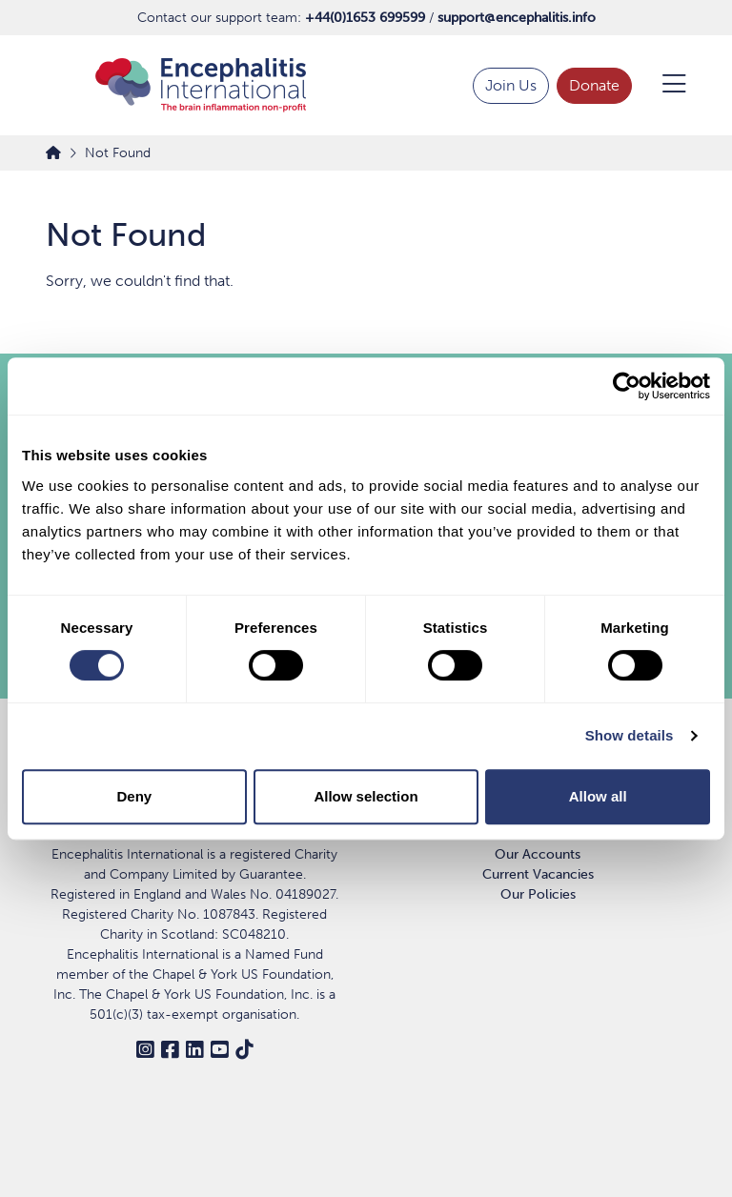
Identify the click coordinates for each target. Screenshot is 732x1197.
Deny (134, 796)
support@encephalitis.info (516, 18)
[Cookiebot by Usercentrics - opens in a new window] (626, 386)
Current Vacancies (538, 874)
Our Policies (538, 894)
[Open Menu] (663, 85)
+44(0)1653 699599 (365, 18)
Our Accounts (537, 854)
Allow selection (365, 796)
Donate (594, 85)
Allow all (598, 796)
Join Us (511, 85)
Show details (629, 735)
